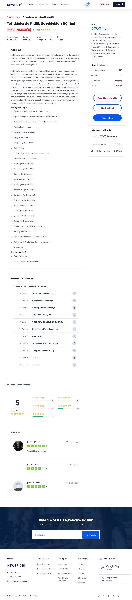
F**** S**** (33, 442)
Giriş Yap (105, 4)
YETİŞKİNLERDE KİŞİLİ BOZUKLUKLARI (30, 286)
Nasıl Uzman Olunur (45, 564)
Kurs (18, 17)
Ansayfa (10, 17)
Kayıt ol (119, 4)
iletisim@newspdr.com (17, 581)
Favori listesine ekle (107, 98)
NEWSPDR (27, 596)
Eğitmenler (43, 4)
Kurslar (31, 4)
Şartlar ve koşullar (65, 573)
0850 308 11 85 (14, 577)
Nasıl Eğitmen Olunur (45, 569)
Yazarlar (54, 4)
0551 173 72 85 (13, 573)
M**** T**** (33, 482)
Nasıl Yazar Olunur (44, 573)
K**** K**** (33, 464)
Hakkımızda (62, 564)
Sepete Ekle (107, 118)
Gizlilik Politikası (64, 569)
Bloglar (81, 569)
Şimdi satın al (107, 108)
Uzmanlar (65, 4)
